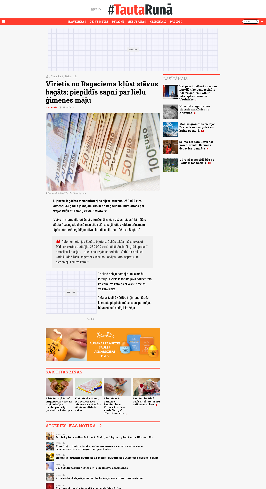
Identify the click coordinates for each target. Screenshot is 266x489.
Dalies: (90, 319)
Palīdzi (176, 21)
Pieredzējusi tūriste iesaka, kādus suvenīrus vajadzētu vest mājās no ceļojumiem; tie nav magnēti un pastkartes (100, 448)
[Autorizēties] (262, 21)
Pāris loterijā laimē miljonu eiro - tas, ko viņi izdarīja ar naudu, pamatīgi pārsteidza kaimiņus (59, 404)
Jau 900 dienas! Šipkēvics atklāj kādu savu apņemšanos (92, 467)
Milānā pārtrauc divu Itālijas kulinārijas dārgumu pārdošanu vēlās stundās (104, 437)
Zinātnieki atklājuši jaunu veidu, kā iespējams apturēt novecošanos (99, 478)
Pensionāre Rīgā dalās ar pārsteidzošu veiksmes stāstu (146, 401)
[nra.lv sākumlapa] (96, 9)
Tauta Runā (57, 76)
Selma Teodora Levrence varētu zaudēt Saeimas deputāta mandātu (196, 145)
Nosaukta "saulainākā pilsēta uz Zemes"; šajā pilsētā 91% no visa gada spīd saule (107, 457)
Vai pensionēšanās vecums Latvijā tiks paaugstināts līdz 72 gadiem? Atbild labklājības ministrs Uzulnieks (198, 92)
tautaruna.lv (51, 107)
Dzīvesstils (99, 21)
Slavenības (76, 21)
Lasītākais (175, 78)
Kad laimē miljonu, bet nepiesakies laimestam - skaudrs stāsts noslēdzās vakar (88, 404)
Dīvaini (118, 21)
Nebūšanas (137, 21)
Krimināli (157, 21)
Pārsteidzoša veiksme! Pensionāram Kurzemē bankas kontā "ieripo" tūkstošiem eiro (114, 406)
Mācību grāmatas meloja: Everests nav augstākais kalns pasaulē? (197, 127)
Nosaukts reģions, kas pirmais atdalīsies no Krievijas (194, 109)
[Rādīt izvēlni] (3, 21)
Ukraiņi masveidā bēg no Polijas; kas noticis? (196, 161)
